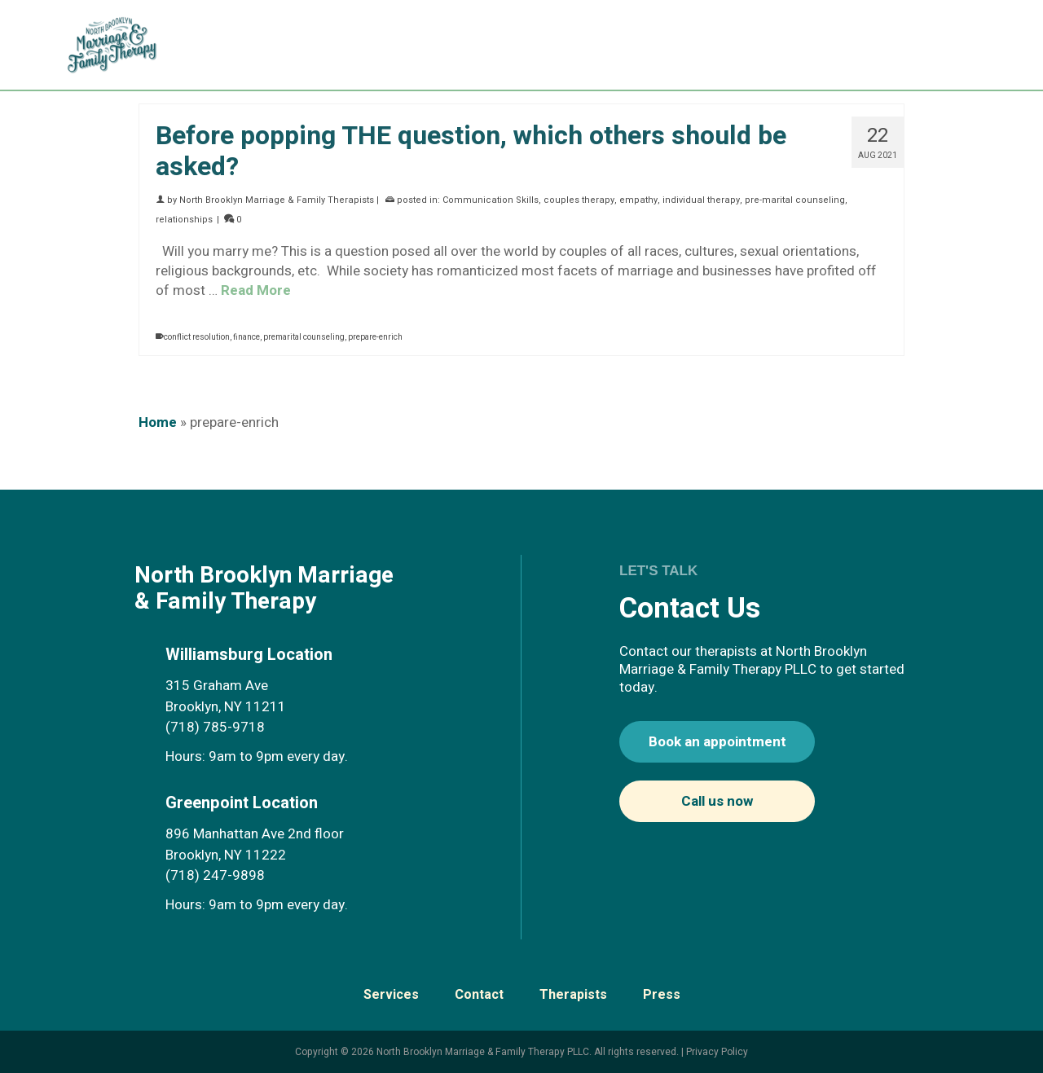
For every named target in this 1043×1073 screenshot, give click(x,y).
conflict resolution (197, 337)
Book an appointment (717, 742)
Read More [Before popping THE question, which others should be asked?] (256, 290)
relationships (184, 219)
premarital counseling (304, 337)
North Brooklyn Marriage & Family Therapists (276, 200)
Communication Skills (490, 200)
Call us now (717, 801)
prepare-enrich (375, 337)
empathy (638, 200)
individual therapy (701, 200)
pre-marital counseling (795, 200)
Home (158, 422)
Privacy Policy (717, 1051)
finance (246, 337)
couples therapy (579, 200)
